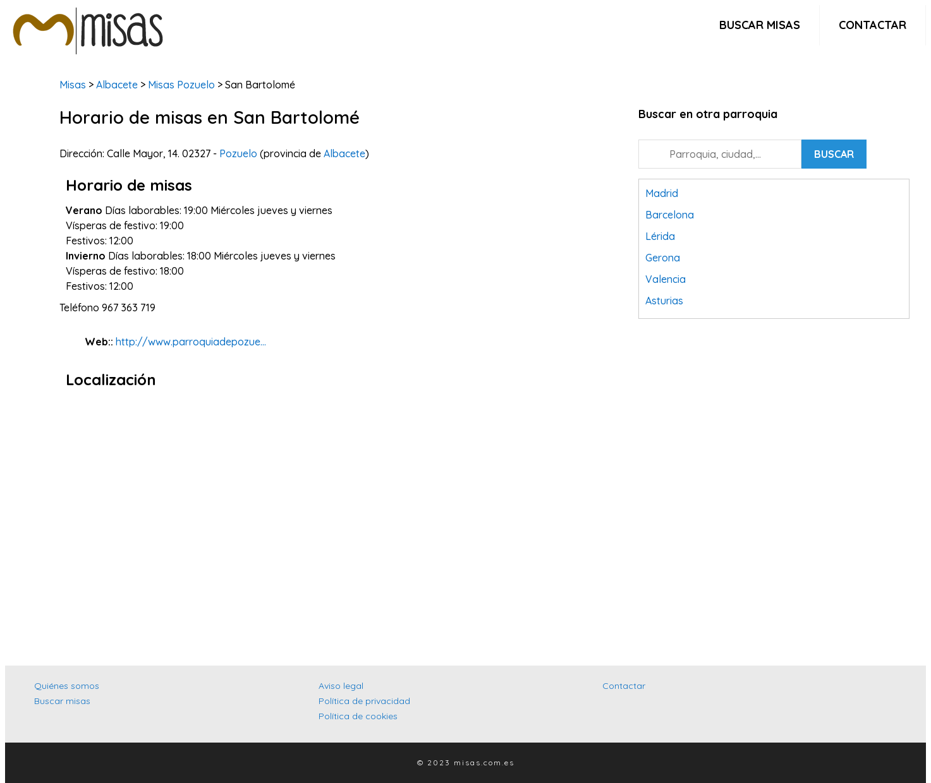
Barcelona (669, 214)
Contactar (872, 25)
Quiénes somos (66, 685)
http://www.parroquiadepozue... (191, 341)
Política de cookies (358, 716)
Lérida (660, 236)
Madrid (661, 193)
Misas (72, 84)
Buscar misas (759, 25)
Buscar (834, 154)
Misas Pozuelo (180, 84)
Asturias (664, 300)
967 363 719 (128, 307)
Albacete (117, 84)
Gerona (662, 257)
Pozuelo (238, 153)
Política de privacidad (364, 701)
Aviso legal (341, 685)
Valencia (665, 279)
